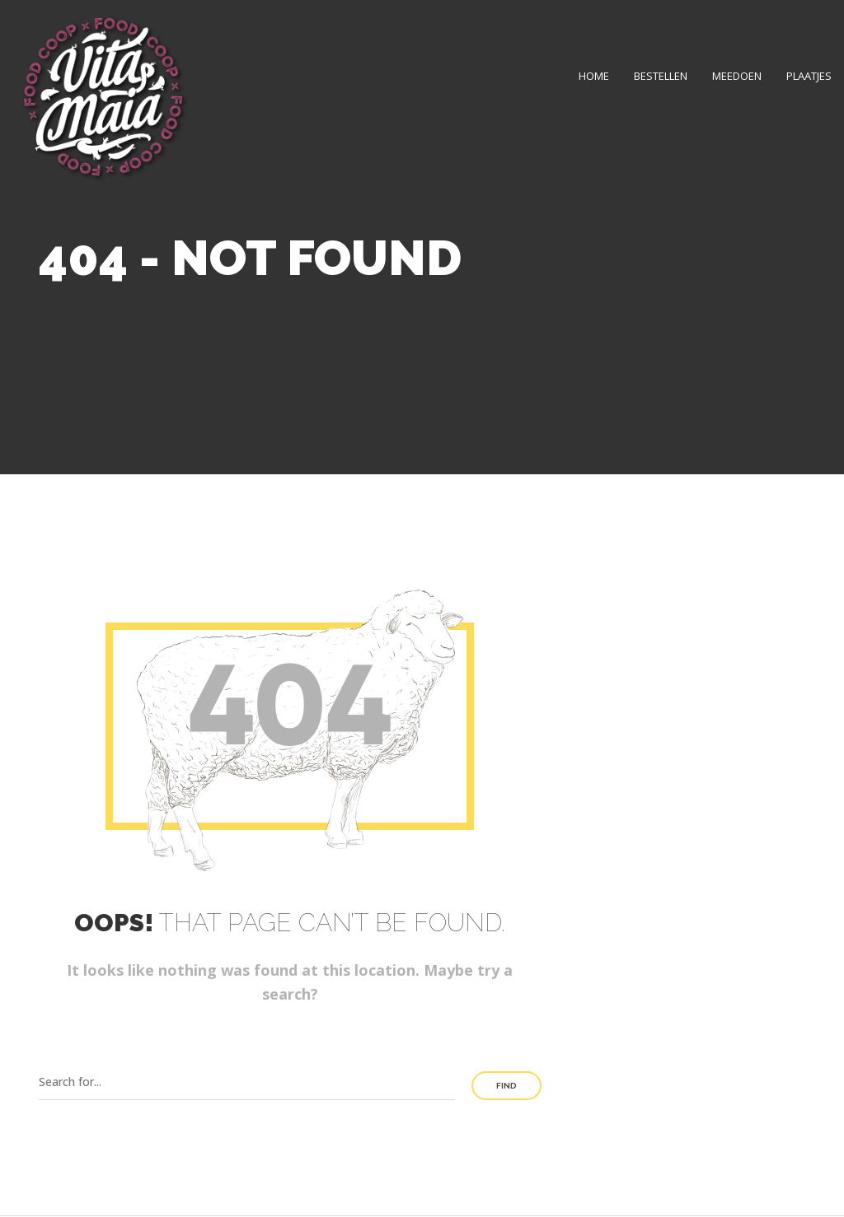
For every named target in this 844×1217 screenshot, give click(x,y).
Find (506, 1085)
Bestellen (660, 75)
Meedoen (737, 75)
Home (594, 75)
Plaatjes (809, 75)
